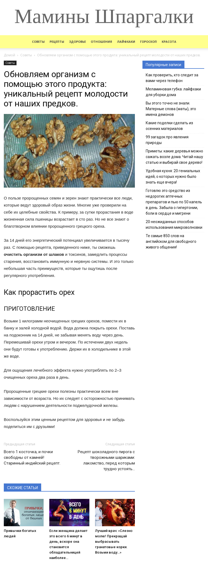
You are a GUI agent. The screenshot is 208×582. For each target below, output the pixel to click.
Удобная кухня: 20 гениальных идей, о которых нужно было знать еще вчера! (173, 176)
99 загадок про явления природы (167, 140)
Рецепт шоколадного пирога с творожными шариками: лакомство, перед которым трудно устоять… (106, 460)
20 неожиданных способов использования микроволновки (174, 225)
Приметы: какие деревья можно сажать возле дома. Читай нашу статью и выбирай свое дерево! (174, 157)
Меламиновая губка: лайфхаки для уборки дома (173, 92)
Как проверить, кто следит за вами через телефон (172, 78)
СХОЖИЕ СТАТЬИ (22, 488)
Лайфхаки (126, 42)
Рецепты (57, 42)
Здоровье (77, 42)
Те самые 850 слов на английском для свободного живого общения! (171, 241)
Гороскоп (148, 42)
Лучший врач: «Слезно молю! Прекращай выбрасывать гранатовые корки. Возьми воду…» (113, 541)
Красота (169, 42)
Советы (38, 42)
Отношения (101, 42)
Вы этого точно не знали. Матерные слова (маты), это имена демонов (171, 109)
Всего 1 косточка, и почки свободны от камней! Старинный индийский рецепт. (32, 457)
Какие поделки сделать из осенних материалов (169, 126)
